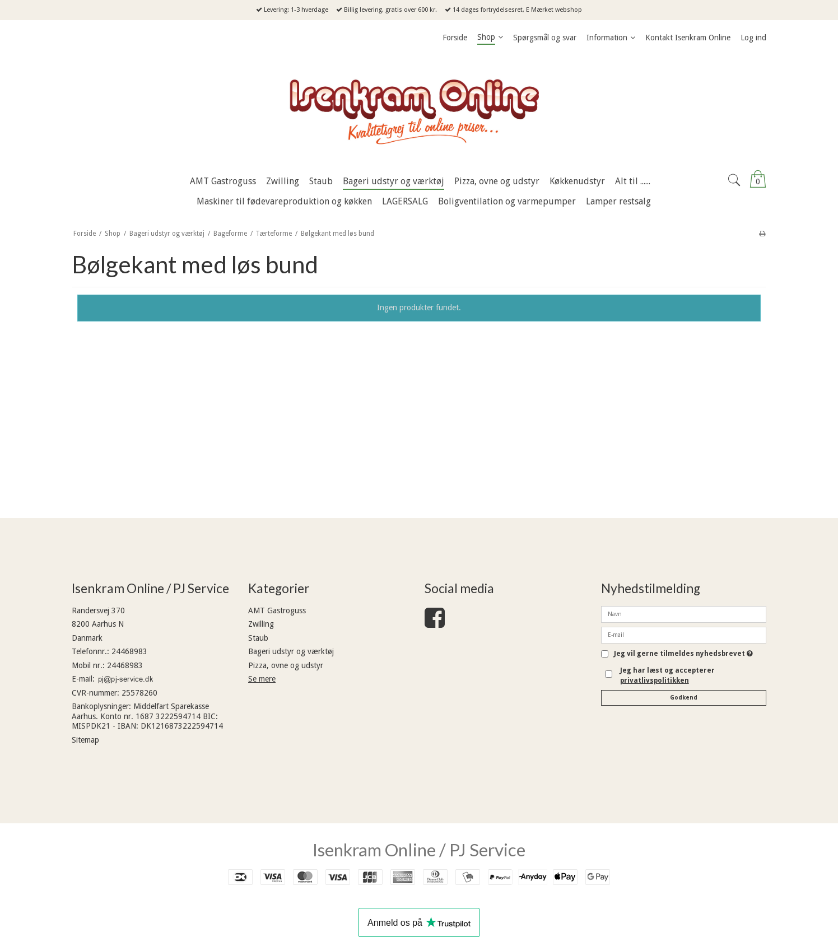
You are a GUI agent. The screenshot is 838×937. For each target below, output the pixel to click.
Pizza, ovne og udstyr (285, 665)
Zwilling (261, 623)
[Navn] (683, 613)
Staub (258, 637)
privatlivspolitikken (654, 680)
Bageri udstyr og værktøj (291, 651)
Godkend (683, 697)
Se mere (262, 678)
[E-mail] (683, 634)
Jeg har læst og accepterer (667, 675)
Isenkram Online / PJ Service (419, 849)
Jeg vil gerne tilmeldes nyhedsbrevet (683, 654)
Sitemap (85, 739)
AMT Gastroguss (277, 610)
